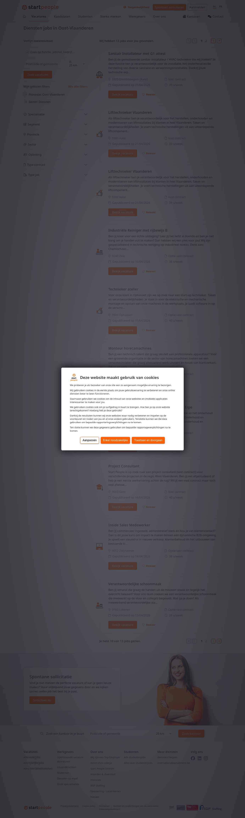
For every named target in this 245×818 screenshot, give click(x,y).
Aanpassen (90, 440)
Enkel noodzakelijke (115, 440)
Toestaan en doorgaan (148, 440)
